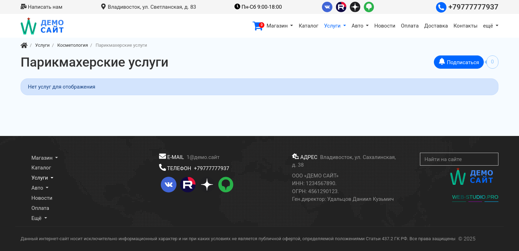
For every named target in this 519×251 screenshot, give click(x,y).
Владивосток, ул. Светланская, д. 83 (148, 7)
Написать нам (41, 7)
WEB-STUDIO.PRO (475, 197)
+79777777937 (467, 7)
